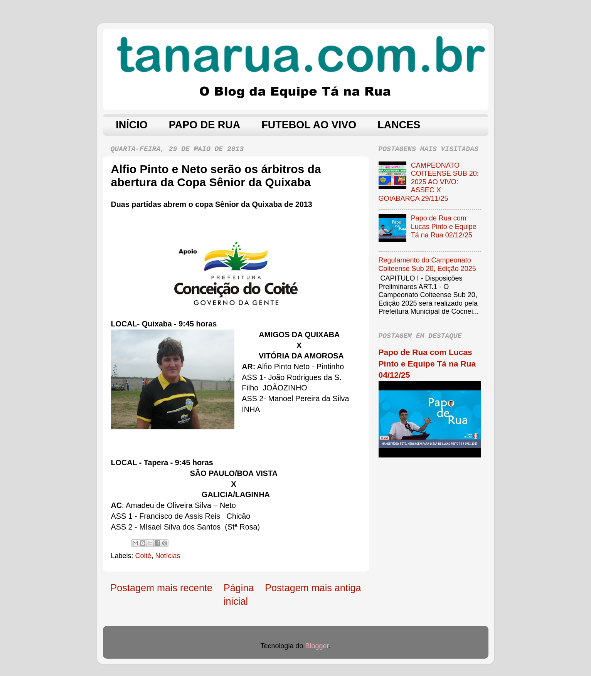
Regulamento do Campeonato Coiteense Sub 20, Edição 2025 (427, 264)
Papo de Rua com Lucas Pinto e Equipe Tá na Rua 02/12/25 (444, 226)
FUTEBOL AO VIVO (308, 125)
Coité (143, 556)
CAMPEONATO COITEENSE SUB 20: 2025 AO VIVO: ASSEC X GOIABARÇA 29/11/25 (429, 181)
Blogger (317, 646)
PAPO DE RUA (205, 125)
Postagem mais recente (162, 587)
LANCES (398, 125)
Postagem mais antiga (313, 587)
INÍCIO (132, 125)
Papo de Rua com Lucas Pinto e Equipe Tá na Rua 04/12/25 (427, 363)
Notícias (167, 556)
